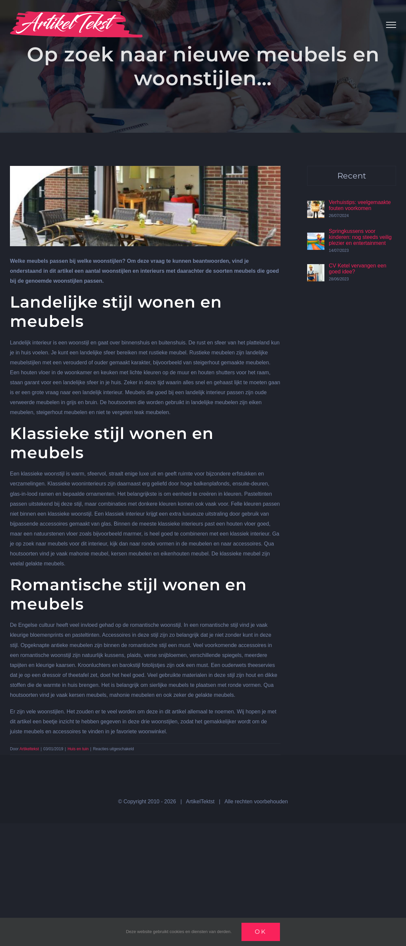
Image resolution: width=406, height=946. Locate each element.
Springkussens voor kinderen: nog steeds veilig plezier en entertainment (360, 237)
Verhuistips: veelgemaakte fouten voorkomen (360, 205)
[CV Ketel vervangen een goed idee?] (315, 269)
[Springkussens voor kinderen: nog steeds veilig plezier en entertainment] (315, 237)
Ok (261, 931)
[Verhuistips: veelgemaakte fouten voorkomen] (315, 205)
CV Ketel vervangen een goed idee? (357, 268)
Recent (351, 176)
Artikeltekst (29, 749)
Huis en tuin (78, 749)
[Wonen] (145, 206)
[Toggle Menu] (391, 25)
